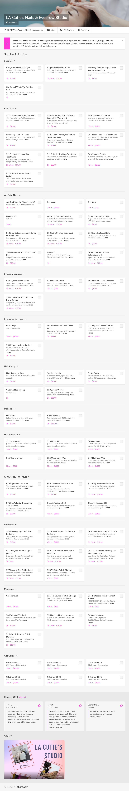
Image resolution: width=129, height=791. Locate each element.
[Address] (23, 30)
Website (11, 22)
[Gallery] (51, 30)
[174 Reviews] (67, 30)
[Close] (122, 41)
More (25, 72)
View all (22, 697)
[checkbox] (39, 68)
